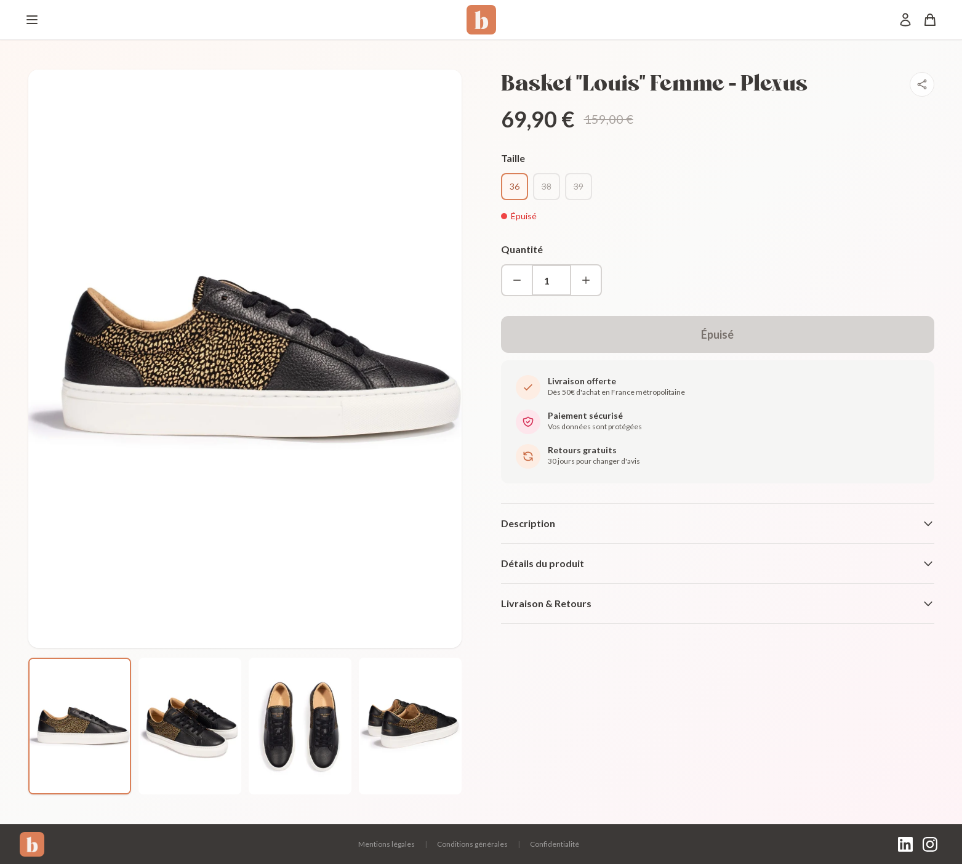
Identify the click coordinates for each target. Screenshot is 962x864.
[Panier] (930, 19)
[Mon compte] (905, 19)
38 (546, 186)
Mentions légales (386, 844)
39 (578, 186)
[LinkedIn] (905, 844)
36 (514, 186)
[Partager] (922, 84)
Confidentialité (554, 844)
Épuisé (717, 334)
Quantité (522, 249)
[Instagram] (930, 844)
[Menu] (32, 19)
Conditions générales (472, 844)
